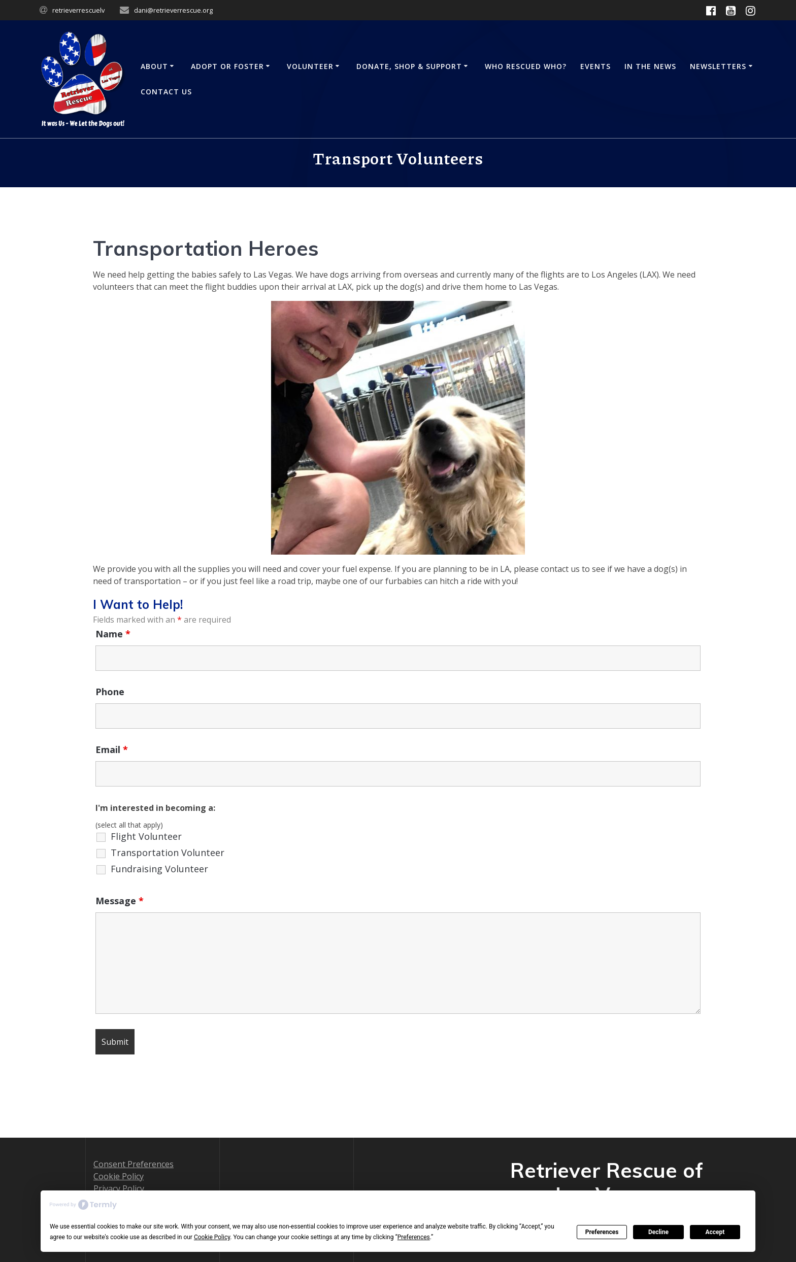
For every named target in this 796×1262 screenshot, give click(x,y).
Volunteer (310, 66)
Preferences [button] (413, 1237)
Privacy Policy (118, 1188)
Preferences (602, 1232)
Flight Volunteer (146, 836)
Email (111, 749)
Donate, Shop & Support (409, 66)
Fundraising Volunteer (159, 869)
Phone (109, 692)
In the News (650, 66)
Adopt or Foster (227, 66)
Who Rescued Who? (526, 66)
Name (112, 634)
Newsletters (718, 66)
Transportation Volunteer (167, 852)
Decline (658, 1232)
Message (119, 901)
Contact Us (166, 91)
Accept (714, 1232)
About (154, 66)
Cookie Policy (118, 1176)
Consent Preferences (133, 1164)
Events (595, 66)
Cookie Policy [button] (212, 1237)
